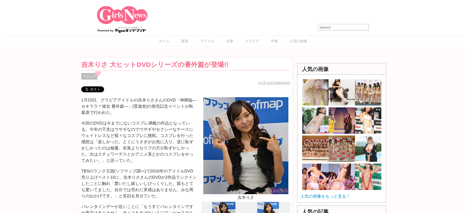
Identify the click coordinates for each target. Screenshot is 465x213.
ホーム (164, 41)
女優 (229, 41)
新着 (184, 41)
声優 (274, 41)
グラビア (252, 41)
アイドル (207, 41)
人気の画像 (298, 41)
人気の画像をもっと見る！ (325, 196)
